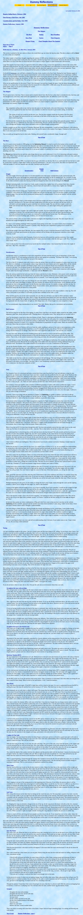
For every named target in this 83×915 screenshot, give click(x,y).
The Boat (6, 141)
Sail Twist (10, 792)
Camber (9, 735)
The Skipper (7, 91)
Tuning (5, 528)
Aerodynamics (10, 252)
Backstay (9, 655)
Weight (8, 174)
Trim (7, 369)
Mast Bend (10, 683)
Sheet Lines (10, 765)
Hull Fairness (10, 309)
